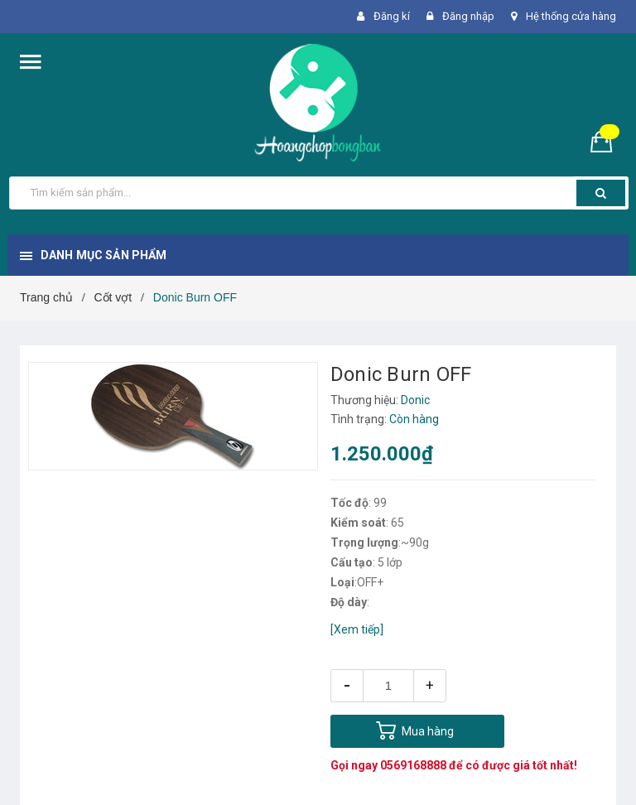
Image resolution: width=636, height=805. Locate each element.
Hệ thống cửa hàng (571, 16)
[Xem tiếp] (356, 629)
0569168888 (413, 765)
